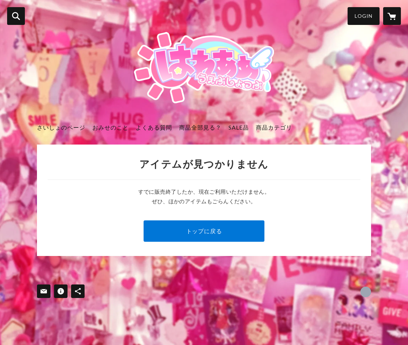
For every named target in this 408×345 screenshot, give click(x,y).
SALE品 (239, 127)
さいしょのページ (61, 127)
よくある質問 (154, 127)
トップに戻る (204, 231)
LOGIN (363, 16)
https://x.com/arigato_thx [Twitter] (365, 292)
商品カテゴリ (274, 127)
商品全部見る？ (200, 127)
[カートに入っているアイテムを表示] (392, 16)
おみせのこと (110, 127)
